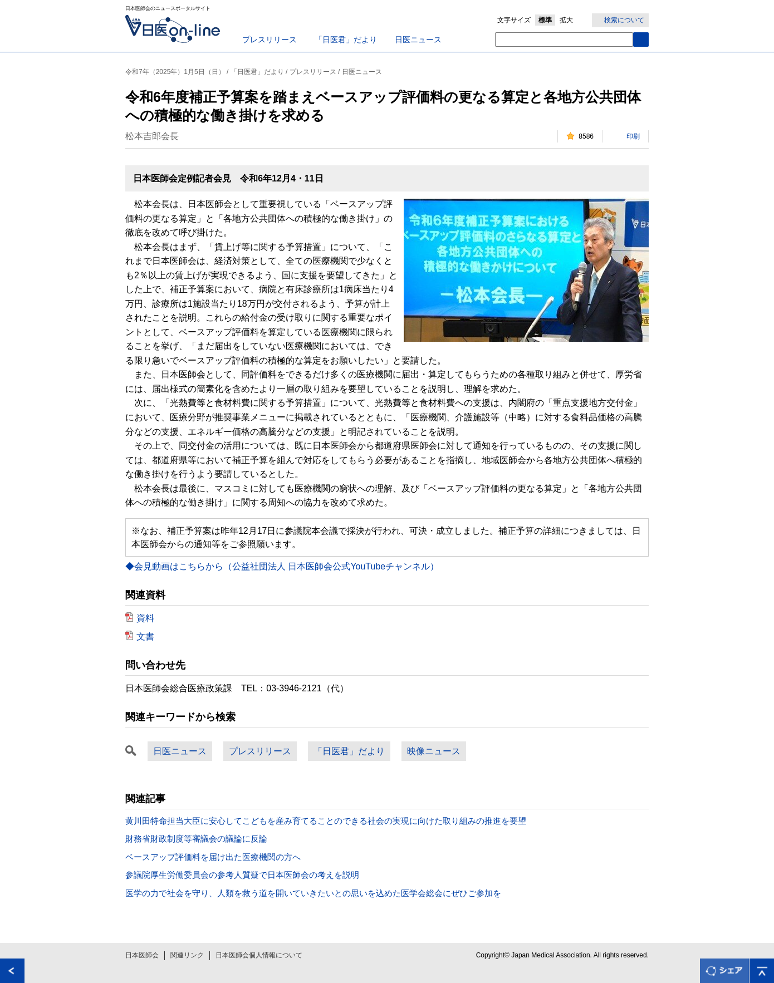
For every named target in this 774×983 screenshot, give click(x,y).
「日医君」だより (346, 39)
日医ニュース (418, 39)
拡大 (566, 20)
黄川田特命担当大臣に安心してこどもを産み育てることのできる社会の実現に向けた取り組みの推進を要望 (325, 820)
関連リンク (187, 955)
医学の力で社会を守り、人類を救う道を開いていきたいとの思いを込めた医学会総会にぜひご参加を (313, 893)
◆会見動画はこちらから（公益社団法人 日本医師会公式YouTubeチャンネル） (282, 566)
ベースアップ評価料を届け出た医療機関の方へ (213, 857)
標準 (545, 20)
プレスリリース (269, 39)
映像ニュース (434, 751)
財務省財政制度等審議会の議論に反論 (196, 838)
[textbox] (564, 39)
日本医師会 (142, 955)
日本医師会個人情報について (258, 955)
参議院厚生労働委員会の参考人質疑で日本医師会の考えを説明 (242, 874)
